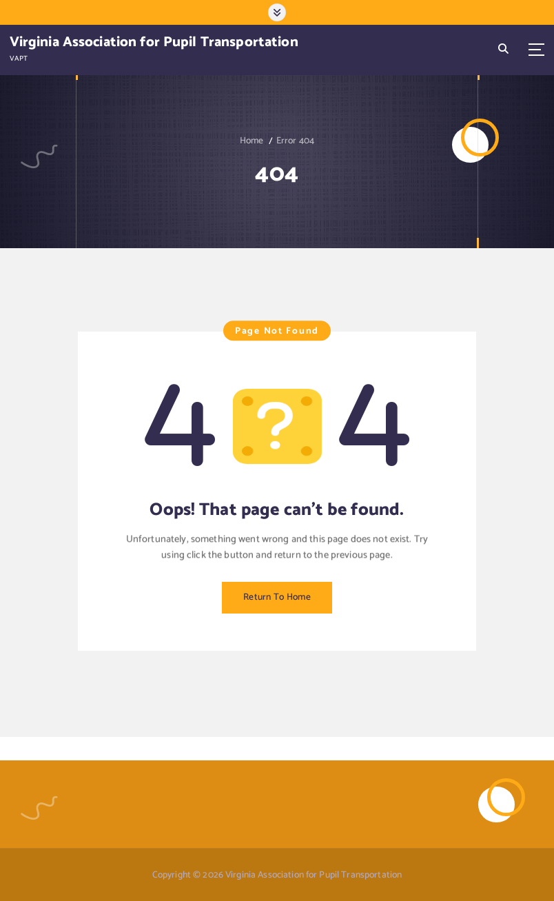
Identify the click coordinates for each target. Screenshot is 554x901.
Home (252, 140)
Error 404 (295, 140)
